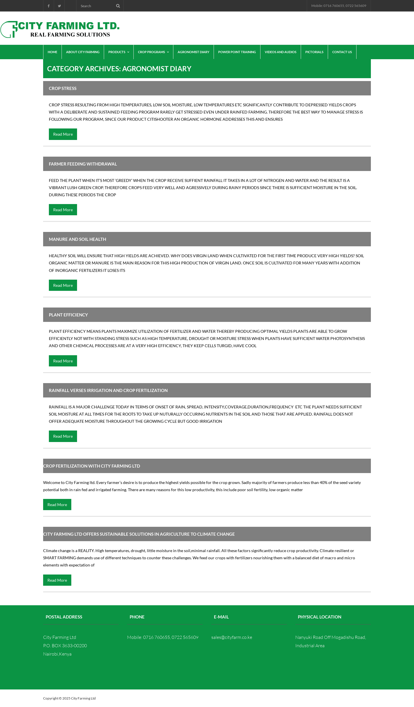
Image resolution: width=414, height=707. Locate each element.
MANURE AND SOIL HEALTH (77, 239)
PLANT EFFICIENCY (68, 314)
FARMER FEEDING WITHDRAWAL (83, 163)
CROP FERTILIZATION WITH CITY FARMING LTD (91, 465)
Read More (63, 134)
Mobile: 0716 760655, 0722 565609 (338, 5)
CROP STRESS (62, 88)
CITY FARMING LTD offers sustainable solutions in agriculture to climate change (139, 534)
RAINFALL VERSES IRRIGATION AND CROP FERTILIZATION (108, 390)
